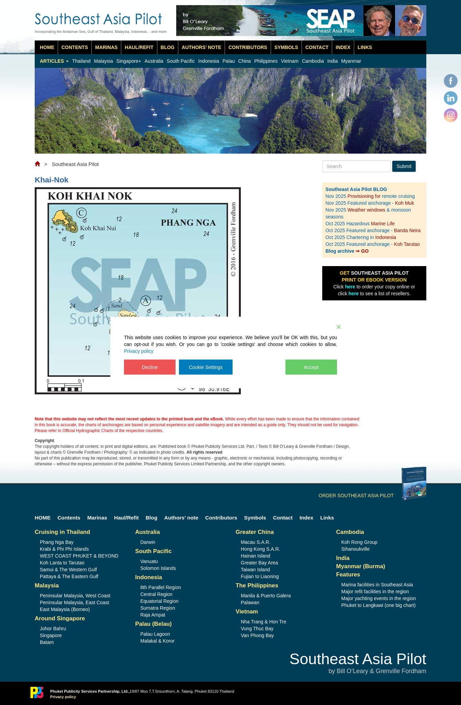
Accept (311, 367)
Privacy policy (139, 351)
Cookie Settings (206, 367)
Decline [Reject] (150, 367)
